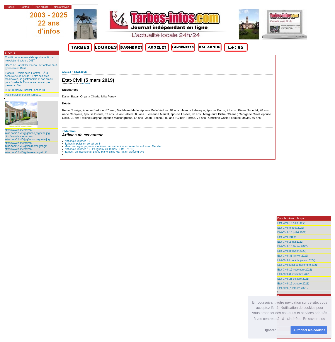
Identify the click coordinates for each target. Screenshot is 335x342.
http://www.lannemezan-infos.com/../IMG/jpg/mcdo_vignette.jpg (27, 132)
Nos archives (61, 7)
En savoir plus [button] (314, 319)
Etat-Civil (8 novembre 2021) (294, 274)
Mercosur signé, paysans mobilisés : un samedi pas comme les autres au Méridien (113, 146)
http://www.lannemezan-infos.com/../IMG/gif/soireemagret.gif (26, 144)
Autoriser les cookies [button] (309, 330)
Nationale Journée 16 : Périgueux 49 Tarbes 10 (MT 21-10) (99, 149)
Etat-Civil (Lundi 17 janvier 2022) (296, 260)
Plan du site (41, 7)
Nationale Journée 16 (77, 141)
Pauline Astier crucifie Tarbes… (23, 94)
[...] (66, 154)
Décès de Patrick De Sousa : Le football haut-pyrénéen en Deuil (31, 67)
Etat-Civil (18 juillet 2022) (291, 232)
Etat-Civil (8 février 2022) (291, 250)
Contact (24, 7)
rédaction (86, 83)
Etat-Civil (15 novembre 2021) (294, 269)
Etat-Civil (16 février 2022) (292, 246)
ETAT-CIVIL (80, 72)
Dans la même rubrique (290, 218)
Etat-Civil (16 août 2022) (291, 223)
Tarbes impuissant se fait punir (83, 143)
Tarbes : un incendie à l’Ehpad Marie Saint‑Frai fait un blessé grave (104, 151)
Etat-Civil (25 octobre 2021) (293, 278)
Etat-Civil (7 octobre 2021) (292, 288)
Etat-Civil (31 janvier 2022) (292, 255)
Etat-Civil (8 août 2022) (290, 227)
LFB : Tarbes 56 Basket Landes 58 (25, 90)
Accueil (66, 72)
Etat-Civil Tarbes (286, 236)
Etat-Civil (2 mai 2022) (290, 241)
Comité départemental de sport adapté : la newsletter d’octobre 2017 (29, 59)
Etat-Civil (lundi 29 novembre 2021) (297, 264)
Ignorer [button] (270, 330)
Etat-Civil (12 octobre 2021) (293, 283)
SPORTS (10, 52)
